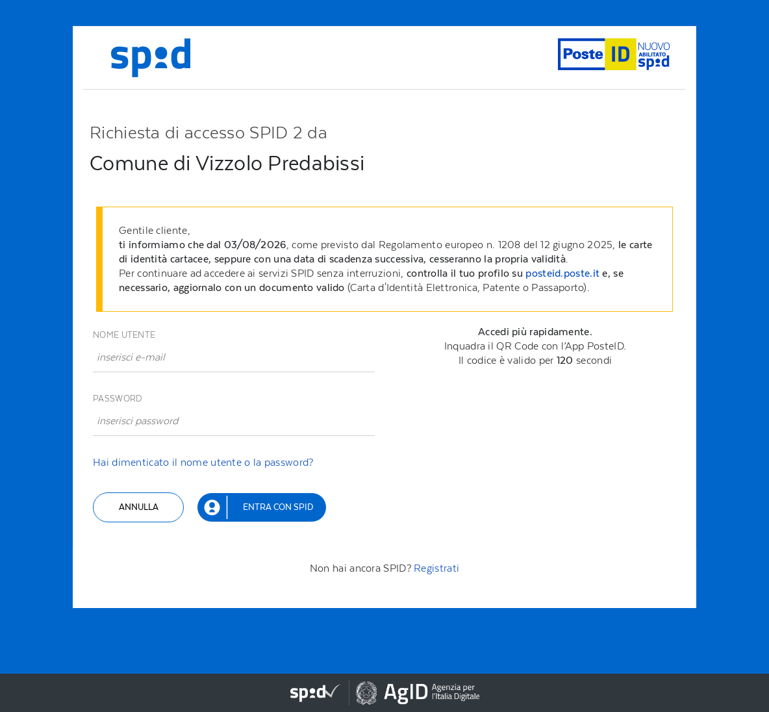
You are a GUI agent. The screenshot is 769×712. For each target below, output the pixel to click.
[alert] (387, 259)
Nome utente (124, 335)
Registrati (436, 568)
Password (117, 398)
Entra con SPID (278, 507)
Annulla (138, 507)
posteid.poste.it (562, 273)
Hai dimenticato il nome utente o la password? (203, 462)
